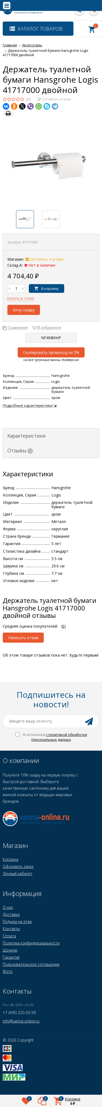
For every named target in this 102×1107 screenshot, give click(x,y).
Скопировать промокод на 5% (51, 352)
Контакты (11, 928)
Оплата (9, 935)
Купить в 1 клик (20, 298)
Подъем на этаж (17, 921)
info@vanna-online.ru (21, 1021)
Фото (8, 971)
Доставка (11, 914)
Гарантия (11, 957)
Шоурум (10, 950)
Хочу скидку (24, 309)
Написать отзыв (23, 637)
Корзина (10, 859)
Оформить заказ (18, 866)
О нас (8, 907)
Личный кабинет (17, 873)
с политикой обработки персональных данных (59, 737)
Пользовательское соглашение (31, 964)
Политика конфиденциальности (31, 943)
